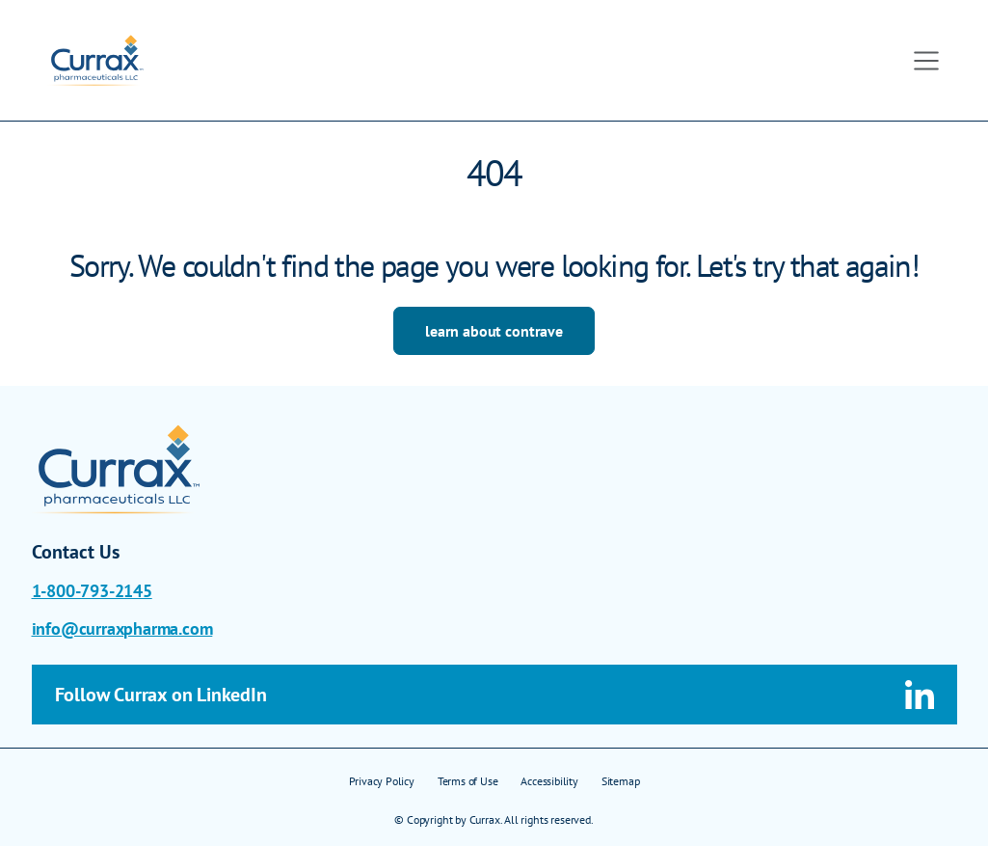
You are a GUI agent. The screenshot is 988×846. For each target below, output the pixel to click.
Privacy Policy (381, 781)
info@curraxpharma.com (122, 628)
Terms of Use (468, 781)
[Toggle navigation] (926, 60)
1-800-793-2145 (92, 591)
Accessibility (549, 781)
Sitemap (620, 781)
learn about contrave (494, 331)
